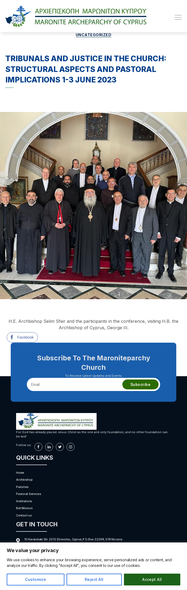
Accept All (152, 579)
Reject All (94, 579)
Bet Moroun (24, 508)
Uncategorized (94, 34)
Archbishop (24, 480)
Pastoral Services (28, 494)
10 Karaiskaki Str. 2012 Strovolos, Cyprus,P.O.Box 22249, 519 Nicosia (73, 539)
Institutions (24, 501)
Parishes (22, 487)
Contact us (24, 515)
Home (20, 473)
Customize (35, 579)
